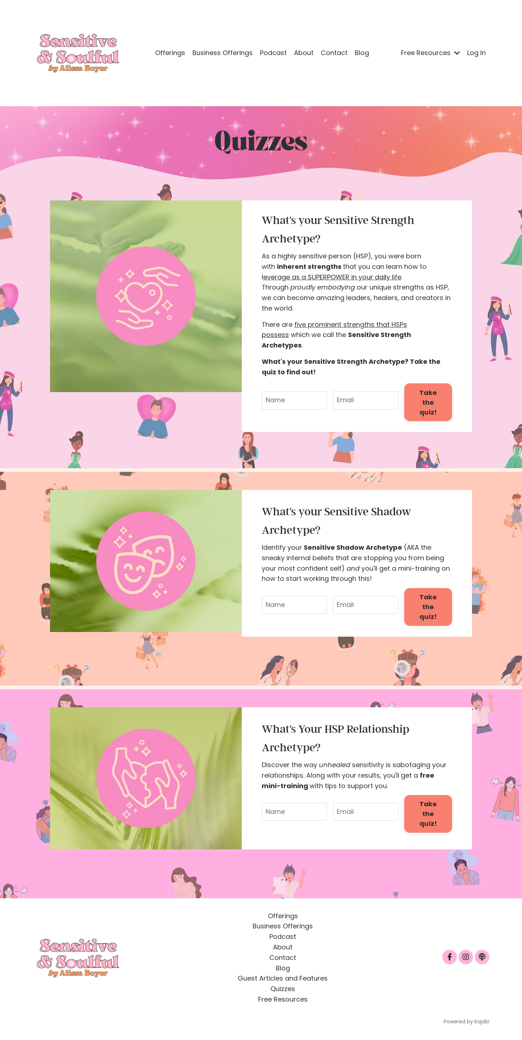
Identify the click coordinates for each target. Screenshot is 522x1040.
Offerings (170, 52)
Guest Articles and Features (283, 978)
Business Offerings (222, 52)
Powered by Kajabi (466, 1021)
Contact (334, 52)
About (304, 52)
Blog (362, 52)
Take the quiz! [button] (428, 402)
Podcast (273, 52)
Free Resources (430, 52)
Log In (476, 52)
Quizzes (282, 988)
